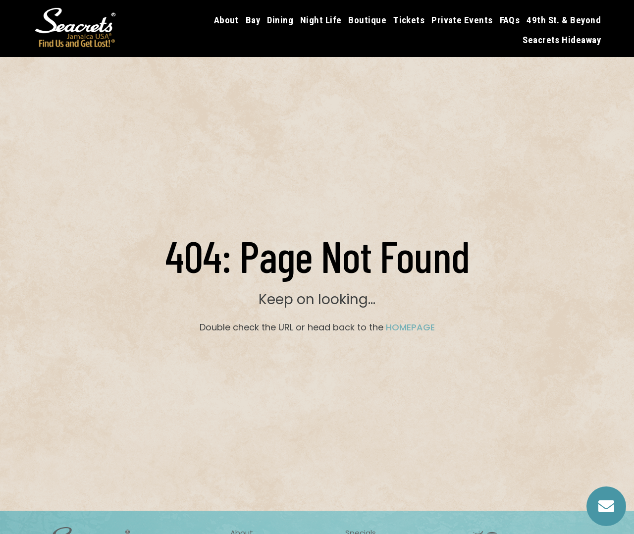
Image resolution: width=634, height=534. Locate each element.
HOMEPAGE (410, 327)
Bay (253, 20)
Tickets (408, 20)
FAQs (510, 20)
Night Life (321, 20)
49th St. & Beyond (564, 20)
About (226, 20)
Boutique (367, 20)
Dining (280, 20)
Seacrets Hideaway (562, 40)
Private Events (461, 20)
